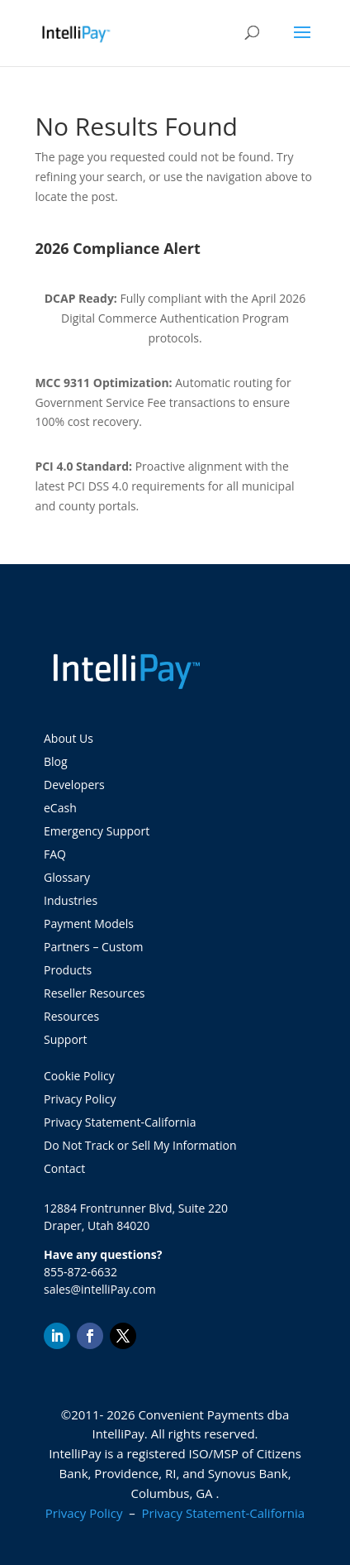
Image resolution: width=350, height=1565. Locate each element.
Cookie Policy (79, 1076)
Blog (56, 761)
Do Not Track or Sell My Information (140, 1145)
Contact (64, 1168)
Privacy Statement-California (121, 1122)
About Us (68, 738)
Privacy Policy (80, 1099)
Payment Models (89, 923)
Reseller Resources (94, 993)
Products (68, 970)
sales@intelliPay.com (100, 1289)
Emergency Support (96, 831)
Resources (71, 1016)
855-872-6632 (80, 1272)
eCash (60, 808)
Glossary (67, 877)
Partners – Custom (93, 947)
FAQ (55, 854)
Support (66, 1039)
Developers (74, 784)
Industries (70, 900)
